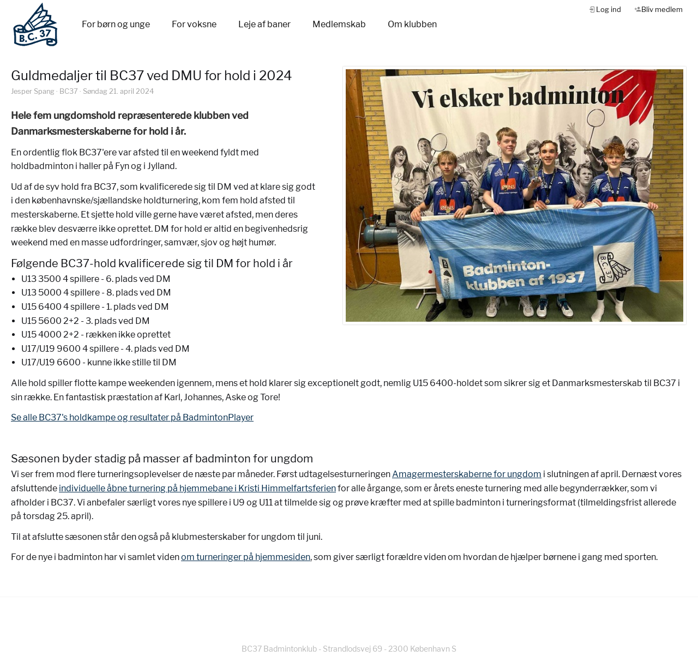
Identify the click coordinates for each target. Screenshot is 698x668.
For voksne (194, 24)
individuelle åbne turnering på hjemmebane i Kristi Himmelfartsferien (197, 488)
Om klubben (412, 24)
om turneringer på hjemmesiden (245, 557)
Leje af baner (264, 24)
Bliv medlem (662, 9)
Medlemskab (339, 24)
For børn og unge (116, 24)
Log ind (608, 9)
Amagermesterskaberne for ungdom (466, 474)
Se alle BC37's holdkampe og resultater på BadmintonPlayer (132, 417)
